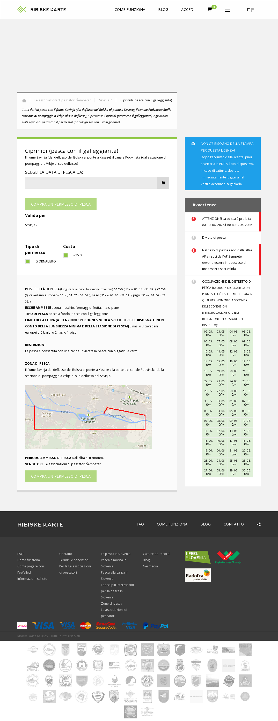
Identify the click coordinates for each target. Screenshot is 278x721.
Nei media (150, 566)
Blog (163, 9)
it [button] (250, 9)
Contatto (234, 524)
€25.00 (78, 255)
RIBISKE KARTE (48, 9)
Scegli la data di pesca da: (54, 172)
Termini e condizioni (74, 560)
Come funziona (130, 9)
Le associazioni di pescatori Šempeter (62, 100)
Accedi (187, 9)
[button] (227, 8)
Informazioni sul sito (32, 578)
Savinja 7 (105, 100)
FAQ (140, 524)
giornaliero (45, 261)
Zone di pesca (111, 603)
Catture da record (156, 554)
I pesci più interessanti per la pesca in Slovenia (117, 591)
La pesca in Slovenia (115, 554)
